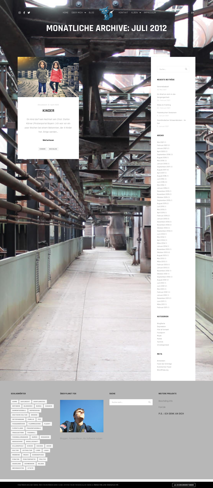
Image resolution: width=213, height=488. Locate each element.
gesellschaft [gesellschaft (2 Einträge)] (32, 441)
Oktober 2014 (162, 228)
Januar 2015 (162, 219)
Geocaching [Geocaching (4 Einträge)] (17, 441)
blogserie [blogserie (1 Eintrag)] (28, 406)
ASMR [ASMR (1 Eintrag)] (14, 402)
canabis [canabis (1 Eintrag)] (48, 406)
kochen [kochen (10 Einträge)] (40, 446)
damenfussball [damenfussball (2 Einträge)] (19, 410)
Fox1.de (162, 407)
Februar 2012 (162, 292)
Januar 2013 (162, 268)
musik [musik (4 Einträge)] (26, 455)
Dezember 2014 (163, 222)
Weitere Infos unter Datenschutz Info (106, 485)
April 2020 (161, 151)
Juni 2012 (161, 286)
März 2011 (161, 304)
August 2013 (162, 255)
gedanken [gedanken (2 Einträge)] (45, 437)
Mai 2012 (160, 289)
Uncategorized (163, 345)
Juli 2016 (160, 179)
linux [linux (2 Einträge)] (46, 450)
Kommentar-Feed (164, 367)
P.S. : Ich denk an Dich (171, 413)
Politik (159, 339)
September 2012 (163, 277)
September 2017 (163, 167)
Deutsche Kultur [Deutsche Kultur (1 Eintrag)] (19, 415)
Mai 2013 (160, 258)
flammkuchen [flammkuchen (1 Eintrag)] (35, 424)
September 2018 (163, 154)
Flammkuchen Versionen (167, 112)
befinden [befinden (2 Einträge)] (16, 406)
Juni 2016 (161, 182)
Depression (161, 326)
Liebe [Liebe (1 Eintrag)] (38, 450)
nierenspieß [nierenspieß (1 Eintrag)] (38, 455)
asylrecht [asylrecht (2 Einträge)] (25, 402)
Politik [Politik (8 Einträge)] (42, 459)
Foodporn (161, 333)
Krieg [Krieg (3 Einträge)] (49, 446)
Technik (160, 342)
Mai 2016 (160, 185)
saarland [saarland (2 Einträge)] (16, 464)
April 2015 (161, 213)
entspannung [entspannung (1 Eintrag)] (18, 419)
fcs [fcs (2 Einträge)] (39, 419)
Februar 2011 (162, 307)
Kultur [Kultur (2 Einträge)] (15, 450)
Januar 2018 (162, 164)
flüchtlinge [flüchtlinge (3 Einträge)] (17, 428)
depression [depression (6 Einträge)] (35, 410)
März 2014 (161, 243)
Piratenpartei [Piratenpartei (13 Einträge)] (29, 459)
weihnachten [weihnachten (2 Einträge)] (18, 468)
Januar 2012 (162, 295)
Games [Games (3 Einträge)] (34, 437)
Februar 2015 (162, 216)
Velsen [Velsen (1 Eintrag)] (41, 464)
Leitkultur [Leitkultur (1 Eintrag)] (27, 450)
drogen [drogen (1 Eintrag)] (34, 415)
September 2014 (163, 231)
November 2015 (163, 194)
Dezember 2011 (163, 298)
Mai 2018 (160, 161)
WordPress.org (162, 370)
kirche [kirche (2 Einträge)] (30, 446)
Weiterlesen (48, 140)
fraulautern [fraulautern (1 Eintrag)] (18, 433)
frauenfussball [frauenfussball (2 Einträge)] (34, 428)
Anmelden (161, 361)
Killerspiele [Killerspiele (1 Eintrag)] (17, 446)
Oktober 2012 (162, 274)
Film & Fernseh (163, 329)
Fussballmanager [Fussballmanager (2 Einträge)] (20, 437)
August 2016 (161, 176)
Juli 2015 (160, 206)
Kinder (48, 110)
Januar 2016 (162, 188)
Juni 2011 (160, 301)
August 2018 (162, 157)
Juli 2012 (160, 283)
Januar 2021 (162, 148)
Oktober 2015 (162, 197)
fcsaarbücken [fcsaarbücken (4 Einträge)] (18, 424)
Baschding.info (166, 401)
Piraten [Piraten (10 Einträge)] (15, 459)
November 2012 (163, 271)
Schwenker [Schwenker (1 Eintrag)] (29, 464)
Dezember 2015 (163, 191)
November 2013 (163, 249)
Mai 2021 (160, 142)
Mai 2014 (160, 237)
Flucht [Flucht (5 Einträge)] (47, 424)
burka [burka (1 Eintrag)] (39, 406)
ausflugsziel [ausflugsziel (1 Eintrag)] (39, 402)
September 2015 (163, 200)
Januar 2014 (162, 246)
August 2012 (161, 280)
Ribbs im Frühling (164, 105)
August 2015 (161, 203)
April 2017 (160, 173)
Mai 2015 (160, 209)
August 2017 (161, 170)
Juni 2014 (161, 234)
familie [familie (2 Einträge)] (31, 419)
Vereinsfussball (163, 86)
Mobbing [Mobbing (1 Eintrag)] (16, 455)
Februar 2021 (162, 145)
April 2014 (161, 240)
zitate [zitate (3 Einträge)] (30, 468)
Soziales (53, 149)
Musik (159, 336)
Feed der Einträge (164, 364)
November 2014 (163, 225)
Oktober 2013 (162, 252)
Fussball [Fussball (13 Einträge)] (31, 433)
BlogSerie (161, 323)
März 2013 (161, 261)
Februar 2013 (162, 264)
